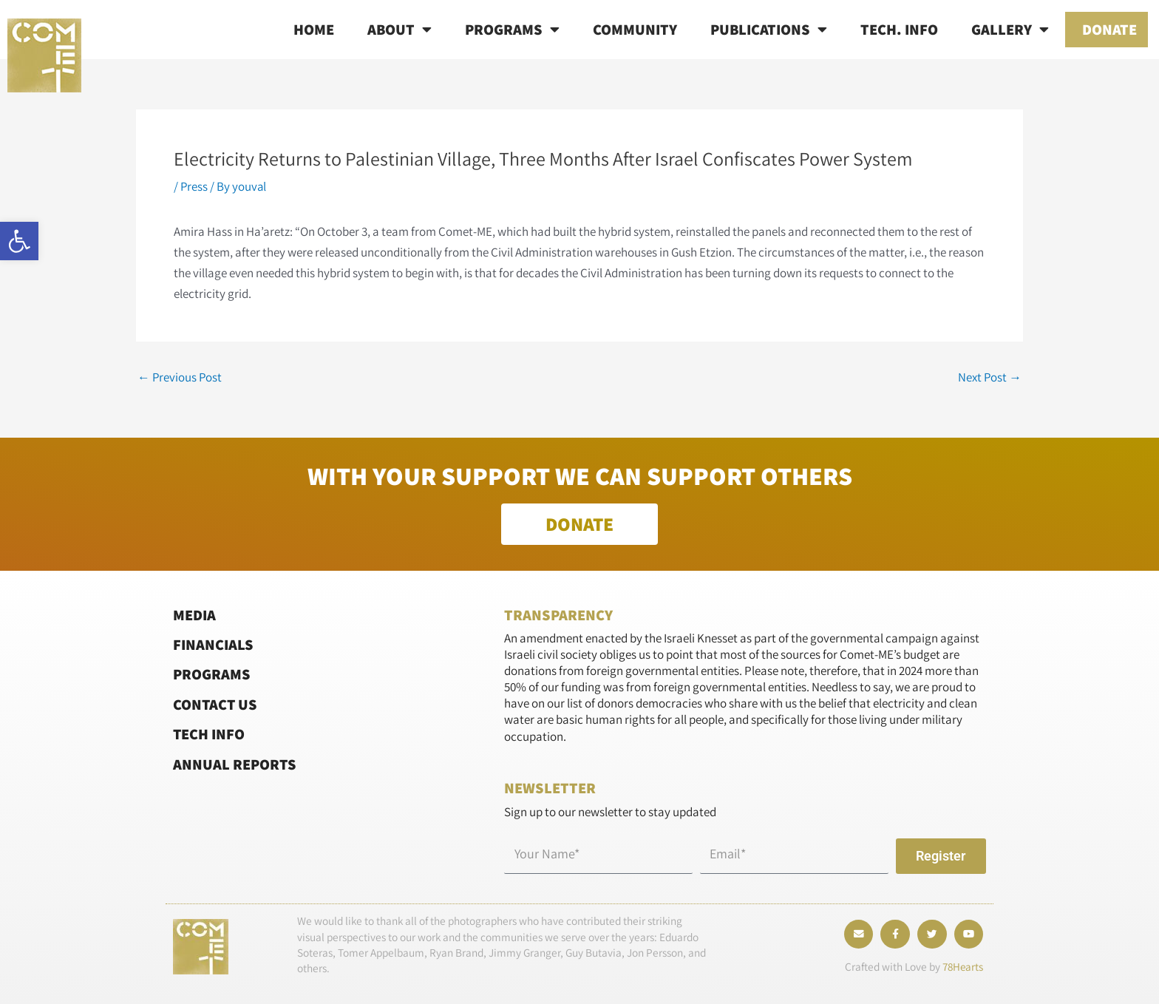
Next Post (989, 377)
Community (635, 29)
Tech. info (899, 29)
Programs (512, 29)
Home (313, 29)
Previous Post (180, 377)
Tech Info (209, 734)
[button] (19, 241)
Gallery (1010, 29)
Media (194, 615)
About (399, 29)
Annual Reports (235, 764)
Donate (1109, 29)
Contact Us (216, 704)
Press (194, 186)
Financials (213, 644)
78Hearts (961, 967)
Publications (768, 29)
